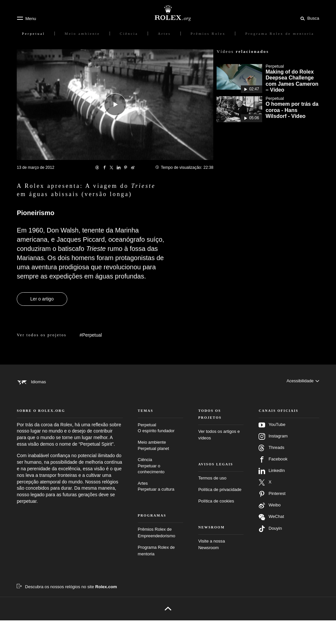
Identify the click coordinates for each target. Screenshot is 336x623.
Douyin (270, 531)
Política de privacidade (220, 492)
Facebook (273, 462)
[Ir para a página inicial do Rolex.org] (168, 13)
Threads (271, 450)
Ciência (160, 469)
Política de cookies (216, 503)
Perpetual (160, 431)
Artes (160, 489)
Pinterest (272, 496)
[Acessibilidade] (302, 381)
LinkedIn (272, 473)
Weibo (270, 508)
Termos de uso (212, 480)
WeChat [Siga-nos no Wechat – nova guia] (271, 519)
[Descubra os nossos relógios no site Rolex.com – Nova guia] (67, 589)
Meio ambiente (160, 448)
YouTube (272, 427)
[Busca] (308, 18)
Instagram (273, 439)
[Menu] (26, 18)
